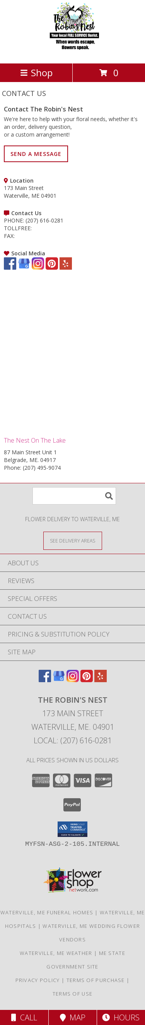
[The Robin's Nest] (72, 52)
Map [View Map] (72, 1017)
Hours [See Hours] (121, 1017)
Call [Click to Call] (24, 1017)
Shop (36, 72)
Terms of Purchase (96, 980)
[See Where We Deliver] (72, 540)
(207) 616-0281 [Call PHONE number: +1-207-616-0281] (44, 220)
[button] (72, 829)
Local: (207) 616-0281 (73, 740)
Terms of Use (73, 993)
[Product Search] (74, 496)
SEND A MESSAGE (35, 153)
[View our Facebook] (10, 267)
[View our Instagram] (38, 267)
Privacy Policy (37, 980)
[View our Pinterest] (52, 267)
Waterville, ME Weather (56, 953)
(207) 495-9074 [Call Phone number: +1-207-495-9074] (42, 467)
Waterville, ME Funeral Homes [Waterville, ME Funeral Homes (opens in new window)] (46, 912)
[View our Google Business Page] (24, 267)
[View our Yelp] (66, 267)
